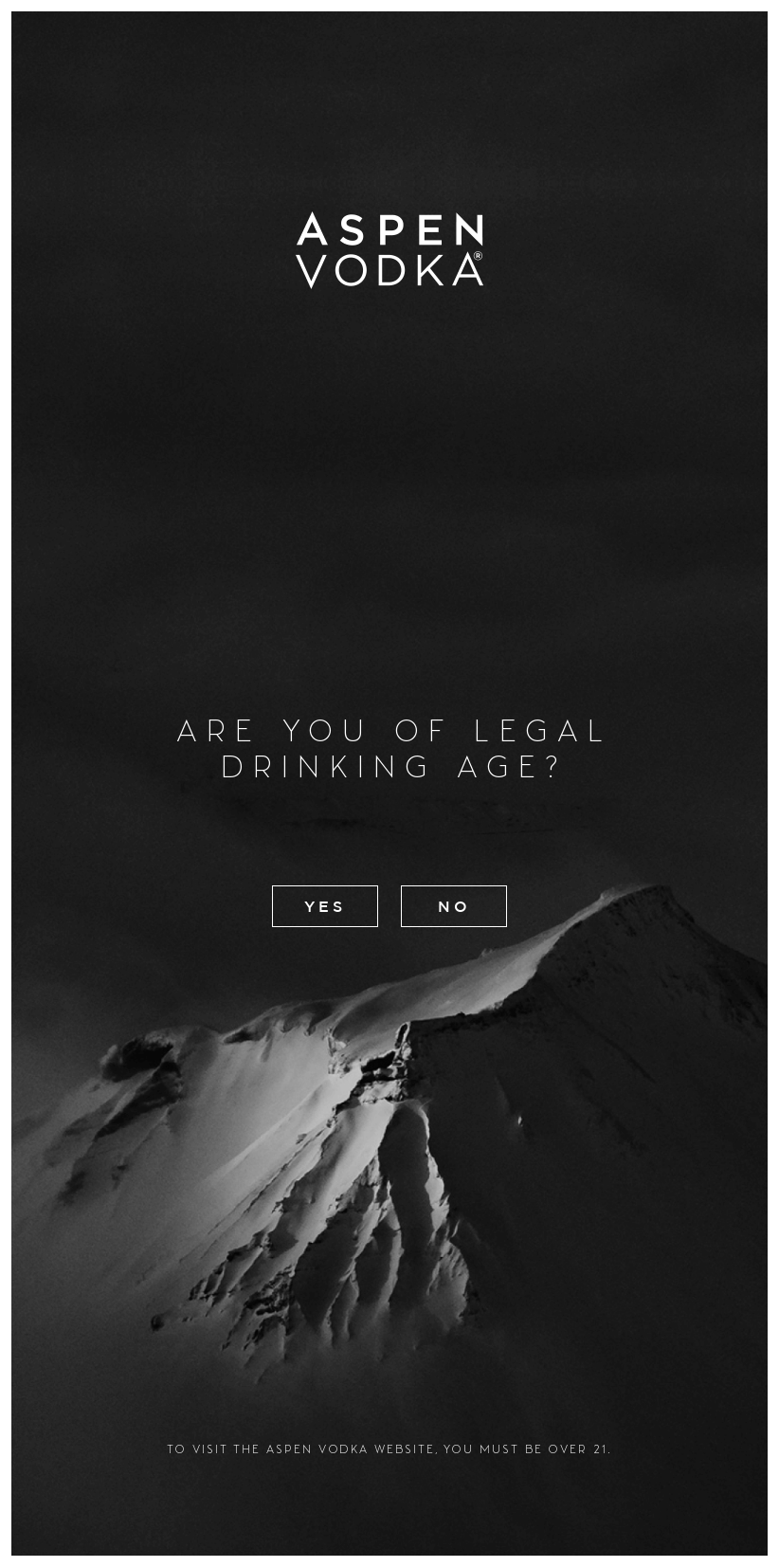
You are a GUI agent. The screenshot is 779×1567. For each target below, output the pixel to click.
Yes (323, 907)
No (455, 907)
